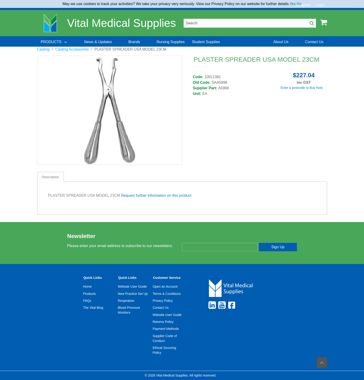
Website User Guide (132, 286)
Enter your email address (201, 239)
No (299, 4)
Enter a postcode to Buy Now (302, 88)
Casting (43, 49)
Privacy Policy (163, 301)
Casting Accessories (72, 49)
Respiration (126, 301)
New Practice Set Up (133, 294)
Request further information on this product (156, 195)
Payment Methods (166, 329)
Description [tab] (50, 177)
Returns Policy (163, 322)
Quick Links (92, 278)
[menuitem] (54, 42)
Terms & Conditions (167, 294)
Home (87, 286)
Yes (293, 4)
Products (89, 294)
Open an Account (165, 286)
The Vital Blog (93, 307)
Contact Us (161, 307)
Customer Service (167, 278)
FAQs (87, 301)
